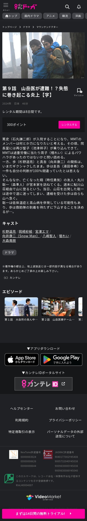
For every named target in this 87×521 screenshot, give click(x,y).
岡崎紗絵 (25, 231)
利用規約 (21, 420)
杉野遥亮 (9, 231)
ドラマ (9, 252)
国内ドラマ (31, 16)
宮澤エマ (42, 231)
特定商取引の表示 (22, 431)
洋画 (78, 16)
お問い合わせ (65, 408)
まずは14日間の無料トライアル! (43, 513)
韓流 (65, 16)
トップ (11, 16)
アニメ (50, 16)
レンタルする (69, 124)
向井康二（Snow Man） (21, 236)
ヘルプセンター (21, 408)
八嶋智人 (49, 236)
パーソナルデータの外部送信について (65, 434)
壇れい (64, 236)
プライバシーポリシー (65, 420)
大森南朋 (9, 240)
